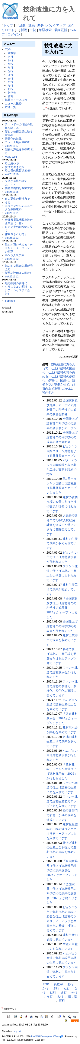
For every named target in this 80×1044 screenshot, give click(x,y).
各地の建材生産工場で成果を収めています (62, 741)
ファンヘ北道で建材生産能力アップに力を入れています (62, 801)
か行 (10, 60)
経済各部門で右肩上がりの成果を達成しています (62, 815)
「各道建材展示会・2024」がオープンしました (62, 718)
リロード (8, 30)
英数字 (12, 53)
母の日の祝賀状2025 (18, 170)
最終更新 (60, 30)
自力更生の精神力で (17, 198)
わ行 (10, 89)
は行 (10, 74)
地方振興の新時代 (16, 283)
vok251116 (12, 174)
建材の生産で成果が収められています (62, 543)
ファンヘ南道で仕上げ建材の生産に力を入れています (62, 787)
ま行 (10, 78)
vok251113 (12, 237)
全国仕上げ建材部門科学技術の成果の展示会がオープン (62, 423)
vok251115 (12, 191)
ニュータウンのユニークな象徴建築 (19, 207)
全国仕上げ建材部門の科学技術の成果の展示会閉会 (62, 437)
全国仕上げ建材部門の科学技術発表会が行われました (62, 626)
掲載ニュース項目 (16, 99)
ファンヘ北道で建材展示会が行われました (62, 672)
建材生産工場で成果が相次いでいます (62, 589)
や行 (10, 81)
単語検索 (45, 30)
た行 (10, 67)
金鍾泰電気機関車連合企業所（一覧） (19, 221)
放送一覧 (10, 107)
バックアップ (56, 25)
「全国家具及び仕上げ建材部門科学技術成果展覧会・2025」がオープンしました (62, 870)
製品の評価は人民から (19, 272)
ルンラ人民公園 (14, 255)
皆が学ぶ (48, 392)
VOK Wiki (11, 156)
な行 (10, 71)
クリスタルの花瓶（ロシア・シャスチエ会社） (19, 290)
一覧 (33, 30)
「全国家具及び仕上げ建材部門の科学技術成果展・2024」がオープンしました (62, 608)
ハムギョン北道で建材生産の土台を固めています (62, 704)
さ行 (10, 64)
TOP (7, 49)
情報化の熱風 (13, 138)
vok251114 (12, 212)
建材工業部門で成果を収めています (62, 640)
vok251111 (12, 276)
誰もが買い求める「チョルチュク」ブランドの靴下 (19, 248)
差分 (40, 25)
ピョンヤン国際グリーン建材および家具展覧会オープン (62, 451)
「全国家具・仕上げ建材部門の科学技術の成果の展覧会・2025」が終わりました (62, 893)
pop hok (10, 300)
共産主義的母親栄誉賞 (19, 188)
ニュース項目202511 (18, 142)
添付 (71, 25)
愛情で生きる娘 (14, 167)
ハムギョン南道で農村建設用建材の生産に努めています (62, 958)
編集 (22, 25)
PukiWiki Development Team (47, 1036)
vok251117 (12, 145)
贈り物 (12, 92)
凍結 (31, 25)
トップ (8, 25)
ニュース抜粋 (13, 103)
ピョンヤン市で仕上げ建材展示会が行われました (62, 557)
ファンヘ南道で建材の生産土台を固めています (62, 971)
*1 (46, 107)
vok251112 (12, 258)
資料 (10, 96)
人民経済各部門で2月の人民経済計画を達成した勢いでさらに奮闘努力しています (62, 525)
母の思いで (12, 163)
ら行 (10, 85)
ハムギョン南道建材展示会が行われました (62, 755)
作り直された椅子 (16, 234)
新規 (24, 30)
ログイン (13, 34)
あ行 (10, 56)
